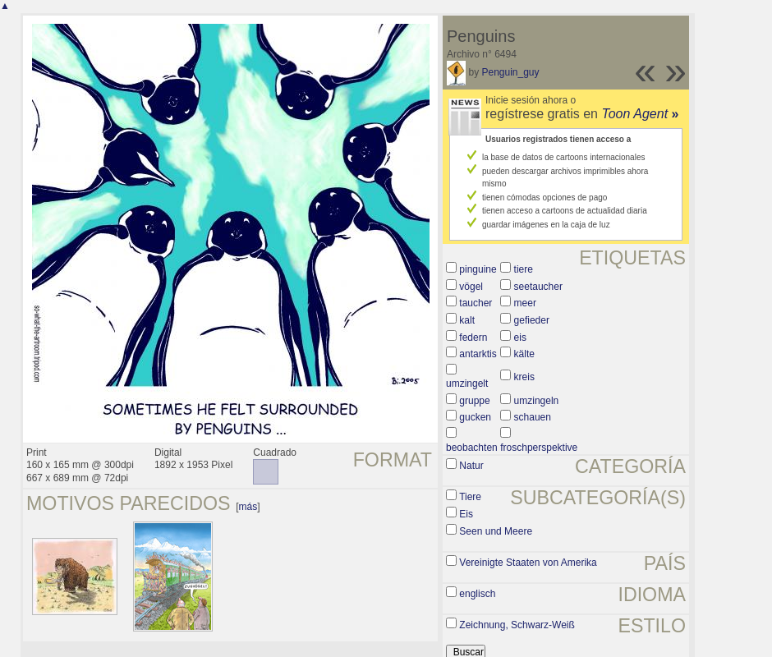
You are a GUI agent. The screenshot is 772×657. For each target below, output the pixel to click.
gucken (475, 417)
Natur (471, 465)
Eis (466, 514)
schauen (532, 417)
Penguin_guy (510, 72)
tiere (523, 269)
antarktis (477, 354)
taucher (475, 303)
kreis (524, 377)
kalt (467, 320)
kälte (524, 354)
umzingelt (467, 383)
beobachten (472, 447)
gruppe (474, 401)
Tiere (470, 497)
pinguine (477, 269)
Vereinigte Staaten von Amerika (527, 562)
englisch (477, 594)
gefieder (531, 320)
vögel (471, 286)
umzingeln (536, 401)
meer (525, 303)
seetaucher (538, 286)
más (248, 506)
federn (473, 337)
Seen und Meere (495, 531)
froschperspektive (538, 447)
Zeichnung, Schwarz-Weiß (517, 625)
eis (520, 337)
